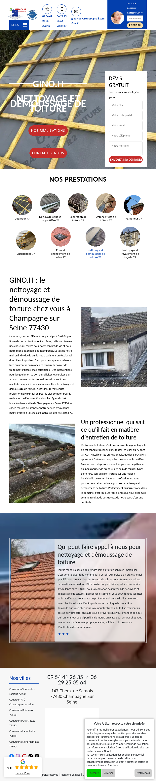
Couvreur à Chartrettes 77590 (22, 723)
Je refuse (108, 773)
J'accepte (94, 773)
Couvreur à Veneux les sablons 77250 (21, 691)
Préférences (143, 773)
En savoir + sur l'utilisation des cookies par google (115, 754)
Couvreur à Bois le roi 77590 (21, 712)
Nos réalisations (48, 130)
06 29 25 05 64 (77, 679)
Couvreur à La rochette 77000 (22, 734)
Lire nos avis (23, 773)
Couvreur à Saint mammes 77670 (24, 744)
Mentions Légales (70, 774)
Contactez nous (48, 153)
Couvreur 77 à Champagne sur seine (21, 702)
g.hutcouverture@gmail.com (88, 18)
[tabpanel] (100, 588)
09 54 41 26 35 (65, 677)
